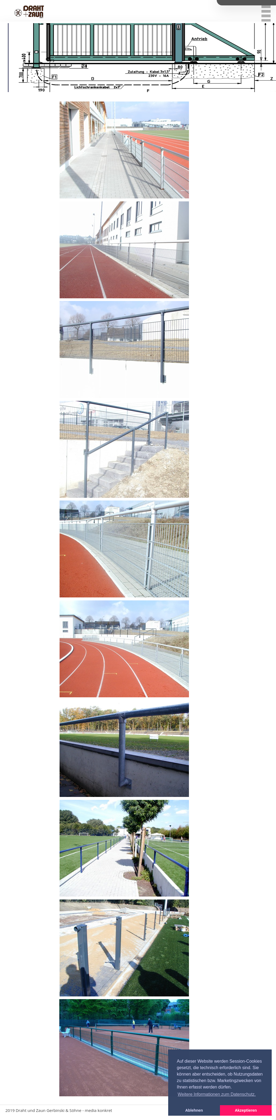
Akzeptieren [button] (246, 1110)
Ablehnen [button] (194, 1110)
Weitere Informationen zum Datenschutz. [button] (217, 1094)
